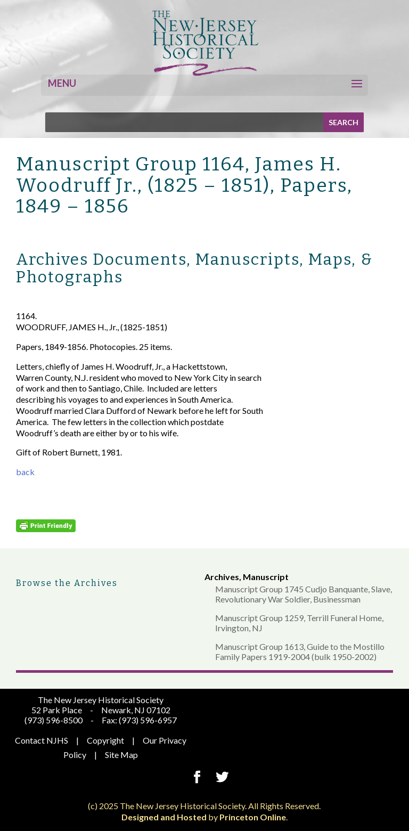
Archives (221, 577)
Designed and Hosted (164, 817)
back (25, 472)
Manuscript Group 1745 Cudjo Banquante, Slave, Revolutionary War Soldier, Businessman (303, 594)
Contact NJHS (41, 740)
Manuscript (266, 577)
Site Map (121, 754)
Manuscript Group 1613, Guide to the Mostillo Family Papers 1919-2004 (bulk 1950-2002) (300, 651)
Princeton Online (252, 817)
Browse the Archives (67, 583)
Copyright (105, 740)
